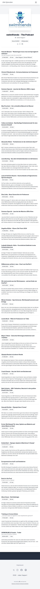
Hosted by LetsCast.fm (20, 581)
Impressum (20, 565)
